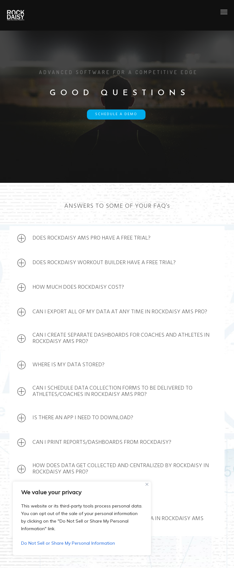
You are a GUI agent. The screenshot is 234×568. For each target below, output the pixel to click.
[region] (82, 518)
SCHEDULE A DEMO (116, 115)
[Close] (147, 484)
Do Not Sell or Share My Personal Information (68, 543)
